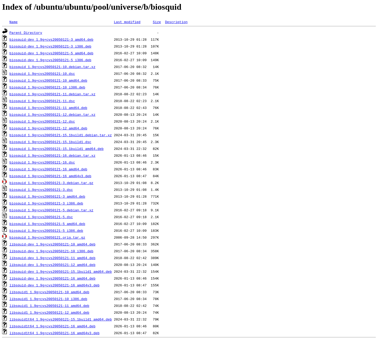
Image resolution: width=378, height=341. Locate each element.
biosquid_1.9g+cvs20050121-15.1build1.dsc (50, 141)
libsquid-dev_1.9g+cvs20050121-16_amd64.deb (52, 278)
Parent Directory (25, 32)
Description (176, 21)
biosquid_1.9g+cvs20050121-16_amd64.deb (48, 169)
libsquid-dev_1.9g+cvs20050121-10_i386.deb (51, 251)
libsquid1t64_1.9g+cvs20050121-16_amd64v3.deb (54, 332)
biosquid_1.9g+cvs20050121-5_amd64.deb (47, 223)
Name (13, 21)
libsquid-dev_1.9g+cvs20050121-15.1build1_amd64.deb (60, 271)
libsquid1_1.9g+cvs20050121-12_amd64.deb (49, 312)
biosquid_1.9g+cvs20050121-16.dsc (42, 162)
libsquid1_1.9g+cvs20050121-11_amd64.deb (49, 305)
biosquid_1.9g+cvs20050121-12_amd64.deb (48, 128)
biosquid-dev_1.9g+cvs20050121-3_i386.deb (50, 46)
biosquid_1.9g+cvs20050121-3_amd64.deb (47, 196)
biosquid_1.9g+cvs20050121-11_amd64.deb (48, 107)
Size (157, 21)
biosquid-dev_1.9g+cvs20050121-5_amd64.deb (51, 53)
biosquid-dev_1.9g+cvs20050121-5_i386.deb (50, 59)
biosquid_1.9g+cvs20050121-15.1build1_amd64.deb (56, 148)
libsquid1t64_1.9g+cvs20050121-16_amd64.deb (52, 326)
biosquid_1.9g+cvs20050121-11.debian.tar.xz (52, 94)
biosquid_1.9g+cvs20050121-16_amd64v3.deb (50, 176)
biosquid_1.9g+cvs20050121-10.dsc (42, 73)
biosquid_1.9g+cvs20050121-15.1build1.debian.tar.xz (60, 135)
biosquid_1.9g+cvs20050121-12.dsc (42, 121)
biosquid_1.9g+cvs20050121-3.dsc (41, 189)
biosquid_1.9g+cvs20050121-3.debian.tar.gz (51, 182)
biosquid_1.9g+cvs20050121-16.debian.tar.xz (52, 155)
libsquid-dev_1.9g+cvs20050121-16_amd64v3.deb (54, 285)
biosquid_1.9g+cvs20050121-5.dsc (41, 216)
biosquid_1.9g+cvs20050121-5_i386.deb (46, 230)
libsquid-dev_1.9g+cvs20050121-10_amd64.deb (52, 244)
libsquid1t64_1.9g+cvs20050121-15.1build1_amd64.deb (60, 319)
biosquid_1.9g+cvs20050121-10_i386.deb (47, 87)
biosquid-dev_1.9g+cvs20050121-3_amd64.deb (51, 39)
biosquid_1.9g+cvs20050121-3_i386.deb (46, 203)
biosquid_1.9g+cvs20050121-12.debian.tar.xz (52, 114)
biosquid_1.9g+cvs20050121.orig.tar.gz (47, 237)
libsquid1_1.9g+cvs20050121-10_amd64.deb (49, 292)
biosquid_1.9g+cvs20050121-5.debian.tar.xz (51, 210)
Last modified (127, 21)
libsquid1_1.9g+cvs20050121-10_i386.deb (48, 298)
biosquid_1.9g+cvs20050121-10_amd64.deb (48, 80)
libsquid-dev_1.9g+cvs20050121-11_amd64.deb (52, 257)
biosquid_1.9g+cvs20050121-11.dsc (42, 100)
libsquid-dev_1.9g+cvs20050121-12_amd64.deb (52, 264)
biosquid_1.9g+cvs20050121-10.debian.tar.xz (52, 66)
